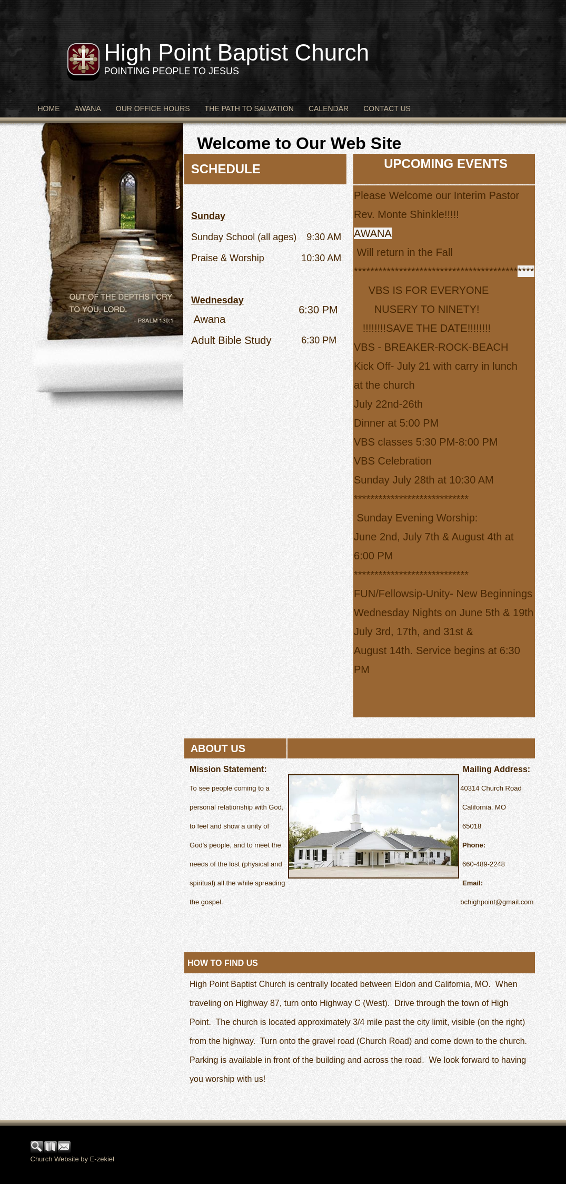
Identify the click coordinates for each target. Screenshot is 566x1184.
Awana (88, 108)
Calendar (329, 108)
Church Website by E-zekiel (72, 1159)
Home (49, 108)
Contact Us (387, 108)
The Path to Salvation (249, 108)
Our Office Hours (153, 108)
